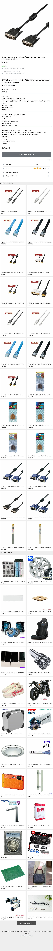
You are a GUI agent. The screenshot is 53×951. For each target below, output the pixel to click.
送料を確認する (16, 71)
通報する (49, 159)
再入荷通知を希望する (26, 154)
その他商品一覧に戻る (26, 923)
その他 (37, 164)
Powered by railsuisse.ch (26, 935)
